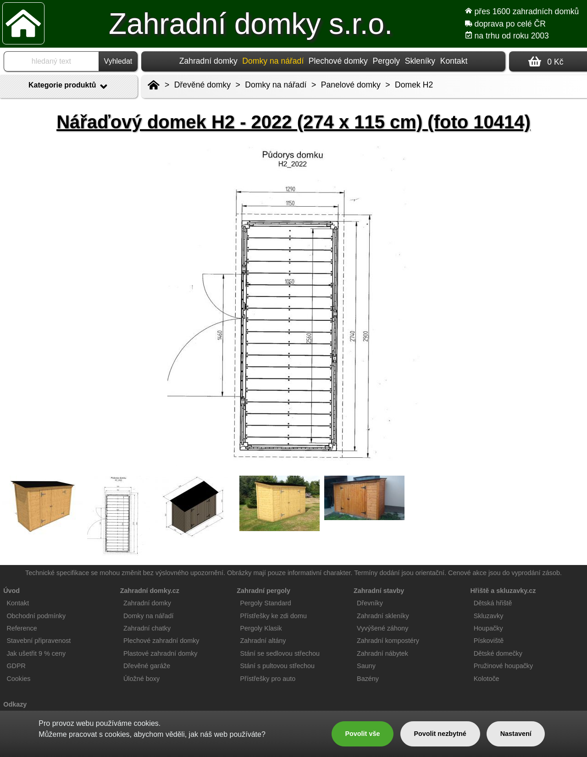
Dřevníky (370, 603)
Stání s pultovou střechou (277, 665)
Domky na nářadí (275, 84)
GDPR (16, 665)
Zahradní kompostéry (388, 640)
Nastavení (516, 733)
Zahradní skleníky (383, 616)
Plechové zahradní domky (161, 640)
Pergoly (386, 61)
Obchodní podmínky (36, 616)
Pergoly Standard (265, 603)
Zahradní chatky (147, 628)
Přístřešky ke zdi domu (273, 616)
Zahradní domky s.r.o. (251, 23)
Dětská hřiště (493, 603)
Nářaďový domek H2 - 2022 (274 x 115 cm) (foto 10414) (293, 122)
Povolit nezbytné (440, 733)
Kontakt (454, 61)
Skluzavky (489, 616)
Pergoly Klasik (261, 628)
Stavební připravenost (38, 640)
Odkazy (15, 704)
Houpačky (488, 628)
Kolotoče (486, 678)
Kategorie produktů (68, 86)
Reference (21, 628)
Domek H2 (414, 84)
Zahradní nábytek (382, 653)
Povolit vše (362, 733)
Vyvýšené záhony (382, 628)
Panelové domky (351, 84)
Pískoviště (489, 640)
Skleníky (420, 61)
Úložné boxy (141, 678)
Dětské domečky (498, 653)
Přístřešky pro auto (268, 678)
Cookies (18, 678)
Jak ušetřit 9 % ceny (36, 653)
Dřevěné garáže (146, 665)
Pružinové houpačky (503, 665)
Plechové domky (338, 61)
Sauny (366, 665)
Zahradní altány (263, 640)
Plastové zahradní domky (160, 653)
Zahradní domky (208, 61)
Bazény (368, 678)
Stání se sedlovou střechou (280, 653)
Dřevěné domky (202, 84)
